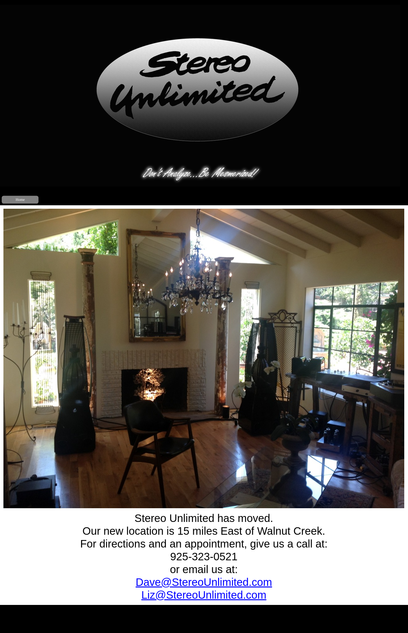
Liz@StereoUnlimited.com (203, 595)
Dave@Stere (204, 582)
